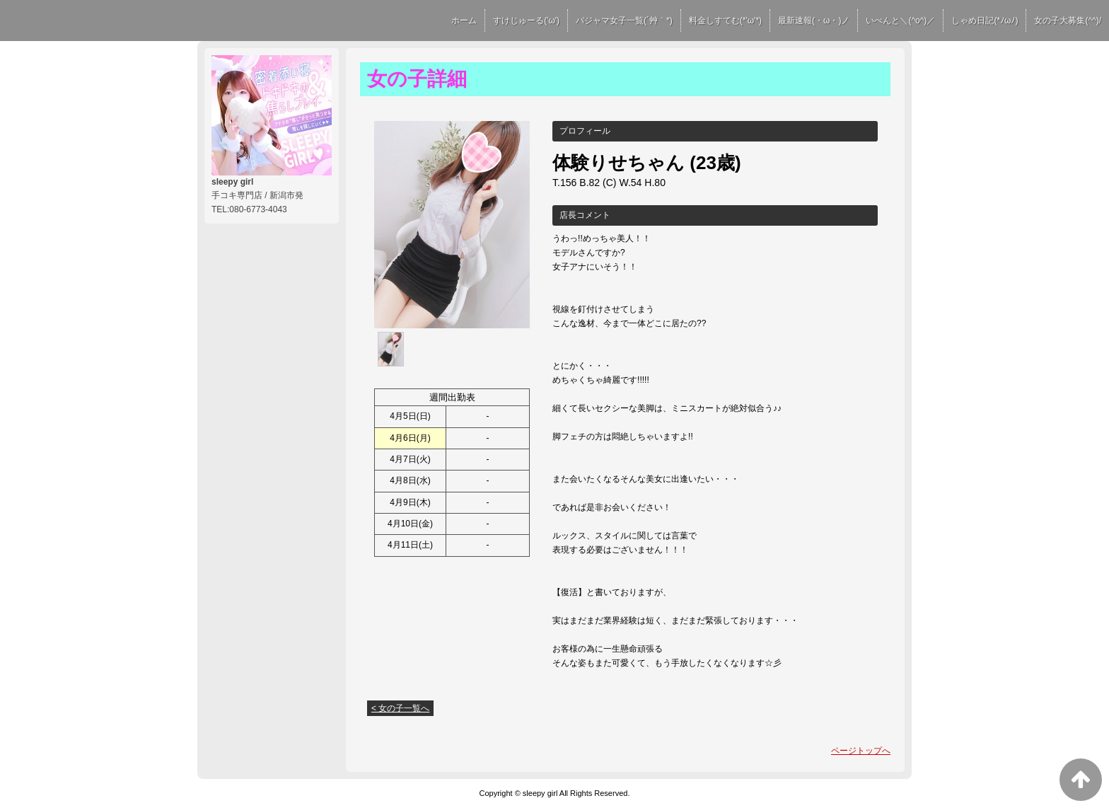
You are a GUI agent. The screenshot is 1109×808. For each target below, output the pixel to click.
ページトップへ (860, 751)
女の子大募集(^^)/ (1067, 20)
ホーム (464, 20)
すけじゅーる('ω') (526, 20)
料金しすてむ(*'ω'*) (725, 20)
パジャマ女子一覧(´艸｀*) (624, 20)
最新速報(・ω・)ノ (813, 20)
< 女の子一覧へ (400, 708)
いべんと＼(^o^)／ (900, 20)
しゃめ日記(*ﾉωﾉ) (984, 20)
